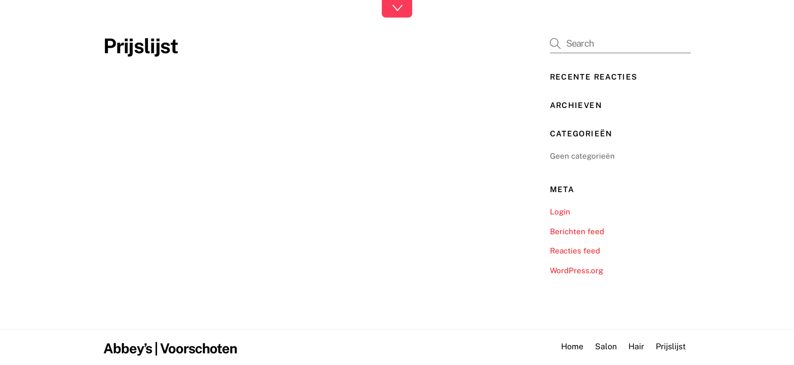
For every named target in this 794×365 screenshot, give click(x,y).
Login (560, 211)
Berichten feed (577, 231)
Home (572, 346)
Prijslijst (671, 346)
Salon (606, 346)
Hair (636, 346)
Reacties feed (575, 250)
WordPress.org (576, 270)
